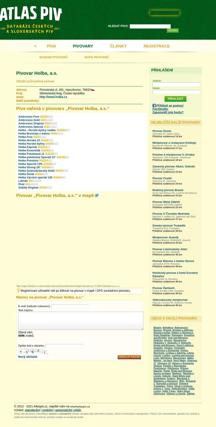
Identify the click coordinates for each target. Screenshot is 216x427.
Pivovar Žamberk (164, 288)
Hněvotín (186, 343)
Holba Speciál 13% (30, 163)
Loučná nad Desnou (183, 355)
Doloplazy (177, 335)
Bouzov (158, 330)
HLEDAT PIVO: (118, 26)
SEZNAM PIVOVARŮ (53, 57)
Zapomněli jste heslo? (168, 112)
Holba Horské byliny (31, 143)
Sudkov (171, 378)
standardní (32, 410)
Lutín (156, 358)
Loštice (166, 355)
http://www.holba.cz (53, 97)
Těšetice (183, 383)
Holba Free (25, 136)
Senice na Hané (162, 373)
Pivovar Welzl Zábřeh (166, 201)
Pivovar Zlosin (162, 131)
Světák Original (28, 187)
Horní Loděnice (185, 345)
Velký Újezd (183, 391)
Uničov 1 (158, 388)
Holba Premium (28, 160)
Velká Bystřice (179, 388)
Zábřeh (190, 393)
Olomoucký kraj (50, 93)
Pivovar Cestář (162, 178)
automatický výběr (68, 410)
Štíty (181, 381)
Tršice (169, 386)
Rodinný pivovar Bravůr (168, 190)
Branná (167, 330)
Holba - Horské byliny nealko (37, 130)
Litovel (157, 355)
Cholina (168, 348)
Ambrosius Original (31, 123)
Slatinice (176, 373)
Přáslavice (173, 368)
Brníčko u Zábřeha (183, 330)
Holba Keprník (27, 147)
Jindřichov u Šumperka (166, 350)
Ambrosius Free (28, 116)
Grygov (168, 340)
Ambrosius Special (30, 126)
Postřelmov (160, 368)
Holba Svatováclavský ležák (36, 170)
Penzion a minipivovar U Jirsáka (173, 154)
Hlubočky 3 (173, 343)
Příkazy (184, 368)
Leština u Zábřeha (176, 353)
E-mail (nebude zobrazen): (34, 306)
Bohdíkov (168, 327)
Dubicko (158, 340)
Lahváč (23, 180)
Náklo (190, 358)
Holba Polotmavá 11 (31, 153)
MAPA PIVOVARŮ (97, 57)
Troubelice (159, 386)
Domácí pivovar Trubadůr (169, 225)
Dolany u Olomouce (182, 332)
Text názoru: (25, 310)
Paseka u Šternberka (174, 366)
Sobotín (166, 376)
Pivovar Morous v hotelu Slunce (173, 261)
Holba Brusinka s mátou (34, 133)
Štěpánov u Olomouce (166, 381)
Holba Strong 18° (29, 167)
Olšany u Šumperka (183, 363)
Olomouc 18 (164, 363)
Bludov (157, 327)
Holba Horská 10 (29, 140)
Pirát (21, 184)
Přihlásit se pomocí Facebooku (168, 107)
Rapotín (158, 371)
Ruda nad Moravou (181, 371)
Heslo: (156, 88)
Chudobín (179, 348)
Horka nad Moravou (164, 345)
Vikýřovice (159, 393)
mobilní (47, 410)
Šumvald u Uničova (166, 383)
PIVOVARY (83, 46)
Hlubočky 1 (160, 343)
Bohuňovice (181, 327)
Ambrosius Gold (29, 120)
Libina (190, 353)
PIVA (51, 46)
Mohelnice (166, 358)
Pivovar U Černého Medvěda (171, 213)
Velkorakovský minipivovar (170, 299)
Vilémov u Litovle (175, 393)
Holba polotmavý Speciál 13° (37, 157)
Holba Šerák (26, 174)
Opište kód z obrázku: (31, 345)
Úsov (167, 388)
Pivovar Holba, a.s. (37, 73)
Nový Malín (180, 360)
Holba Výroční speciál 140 (35, 177)
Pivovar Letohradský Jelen (170, 249)
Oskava (158, 366)
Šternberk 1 (183, 378)
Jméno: (157, 80)
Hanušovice (179, 340)
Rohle (166, 371)
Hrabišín (158, 348)
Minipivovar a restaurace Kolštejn (174, 142)
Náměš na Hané (163, 360)
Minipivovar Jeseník (166, 237)
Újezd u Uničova (183, 386)
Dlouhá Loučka (162, 332)
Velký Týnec (169, 391)
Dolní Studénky (162, 335)
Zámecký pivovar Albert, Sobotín (174, 166)
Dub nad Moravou (178, 337)
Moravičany (179, 358)
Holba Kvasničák (29, 150)
